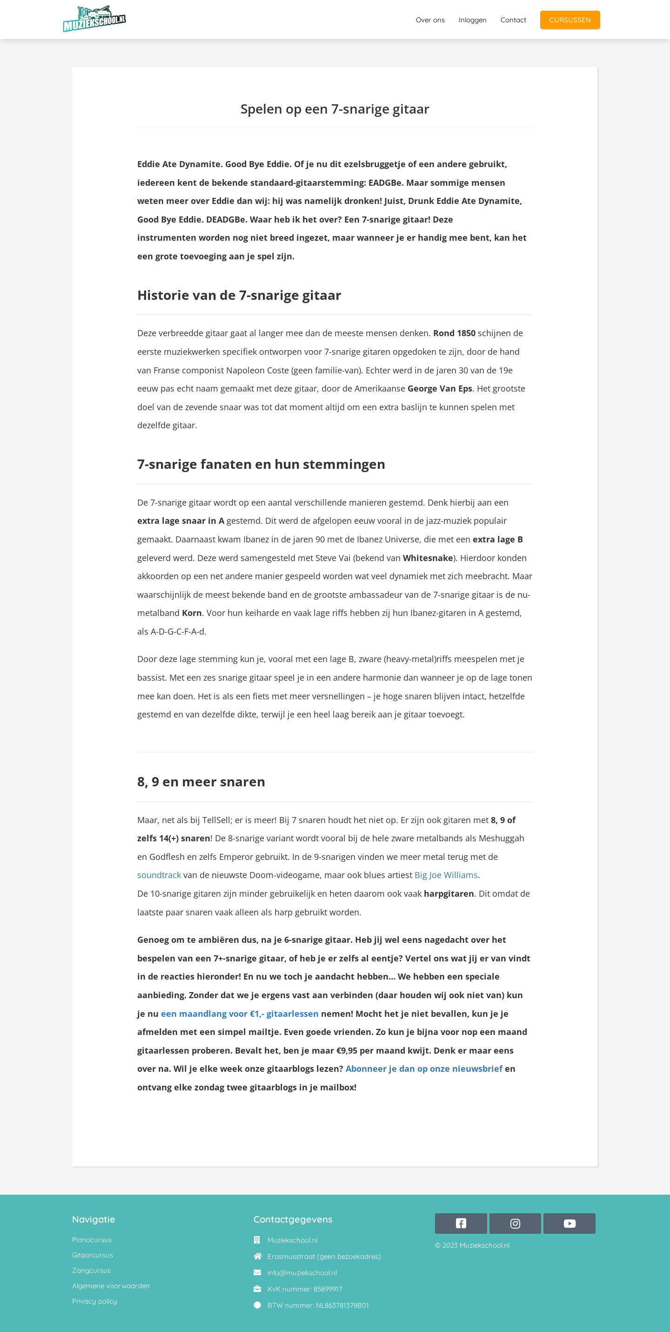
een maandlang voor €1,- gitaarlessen (239, 1013)
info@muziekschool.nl (302, 1272)
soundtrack (159, 874)
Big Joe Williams (445, 874)
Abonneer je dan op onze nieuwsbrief (424, 1068)
